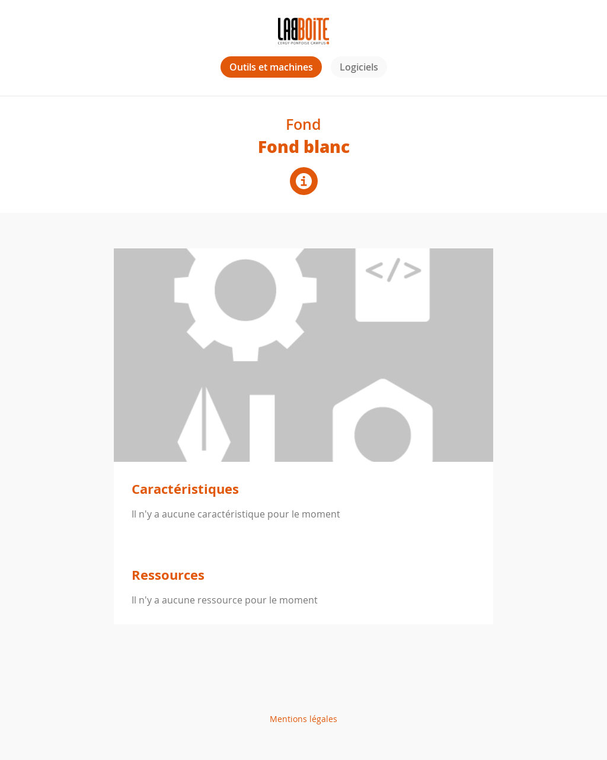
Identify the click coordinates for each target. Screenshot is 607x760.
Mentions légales (303, 718)
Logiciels (359, 67)
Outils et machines (271, 67)
